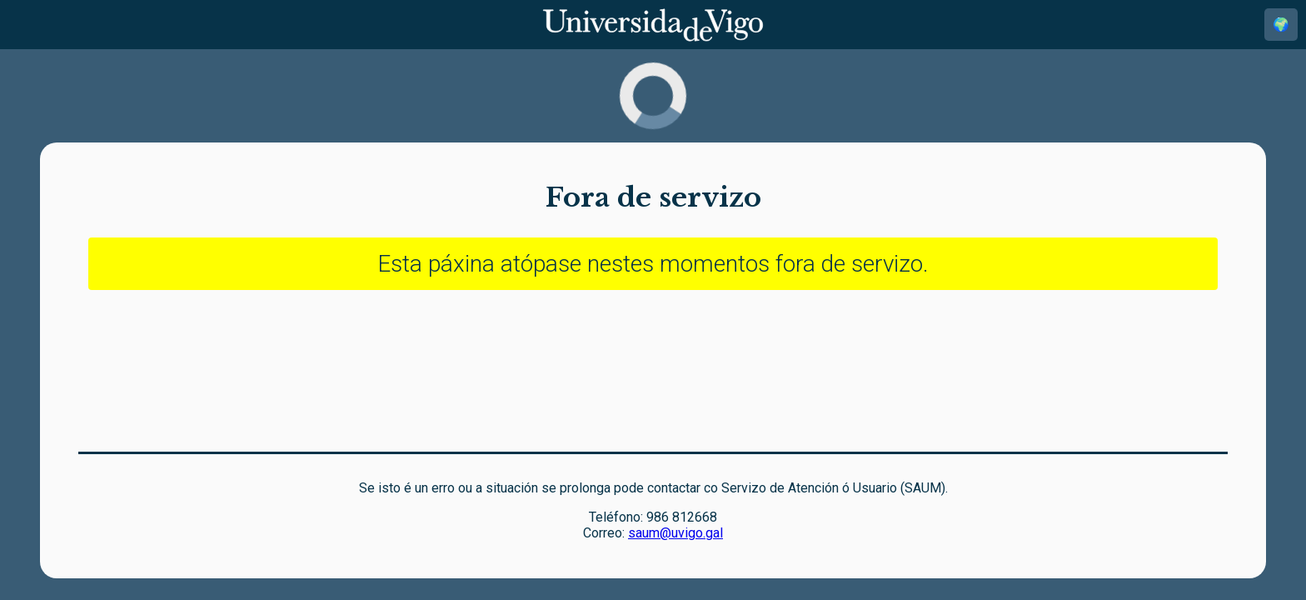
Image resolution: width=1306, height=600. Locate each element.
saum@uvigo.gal (675, 533)
